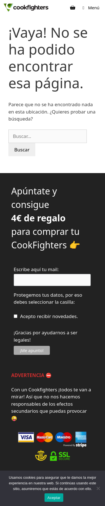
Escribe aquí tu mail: (36, 269)
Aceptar (53, 498)
